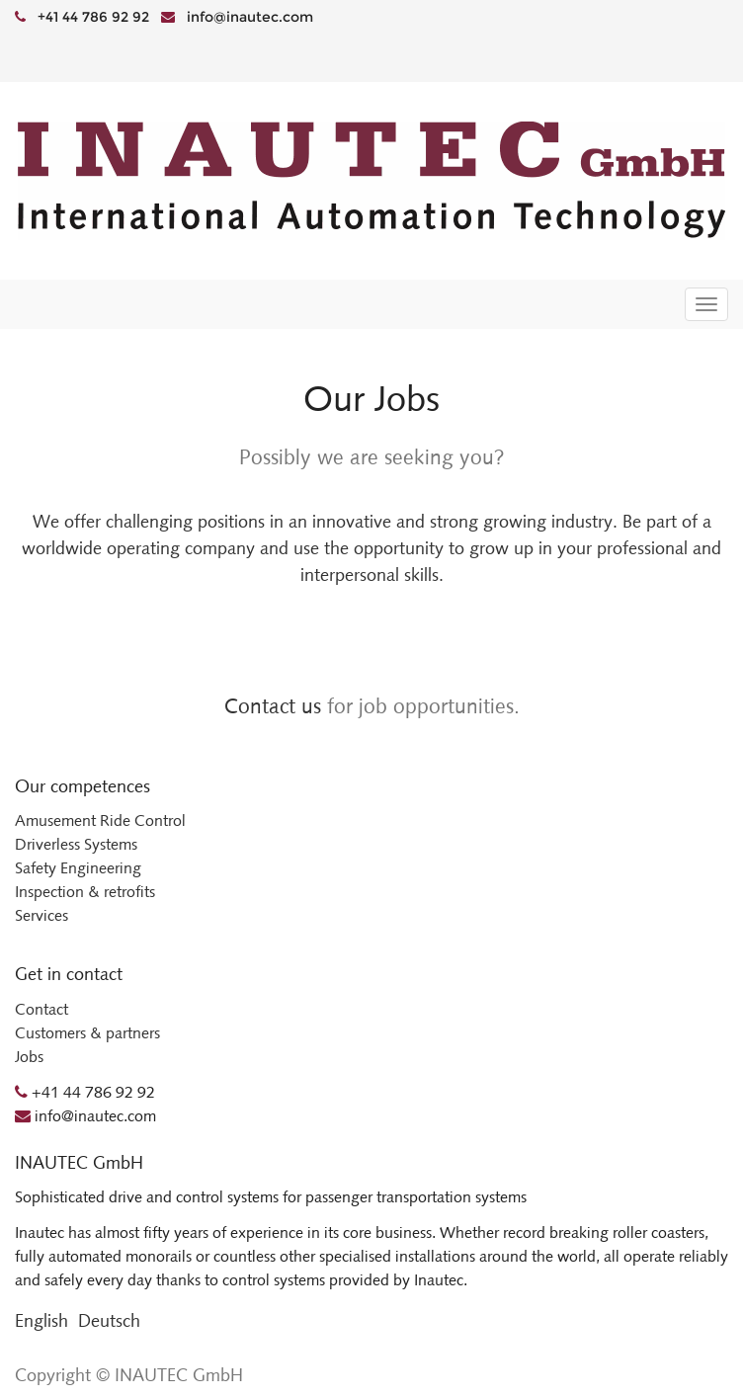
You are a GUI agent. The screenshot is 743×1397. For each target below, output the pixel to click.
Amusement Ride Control (100, 820)
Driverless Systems (76, 844)
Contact (41, 1009)
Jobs (29, 1056)
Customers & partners (87, 1033)
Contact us (272, 706)
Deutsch (109, 1321)
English (41, 1321)
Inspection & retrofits (85, 891)
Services (41, 915)
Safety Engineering (78, 868)
